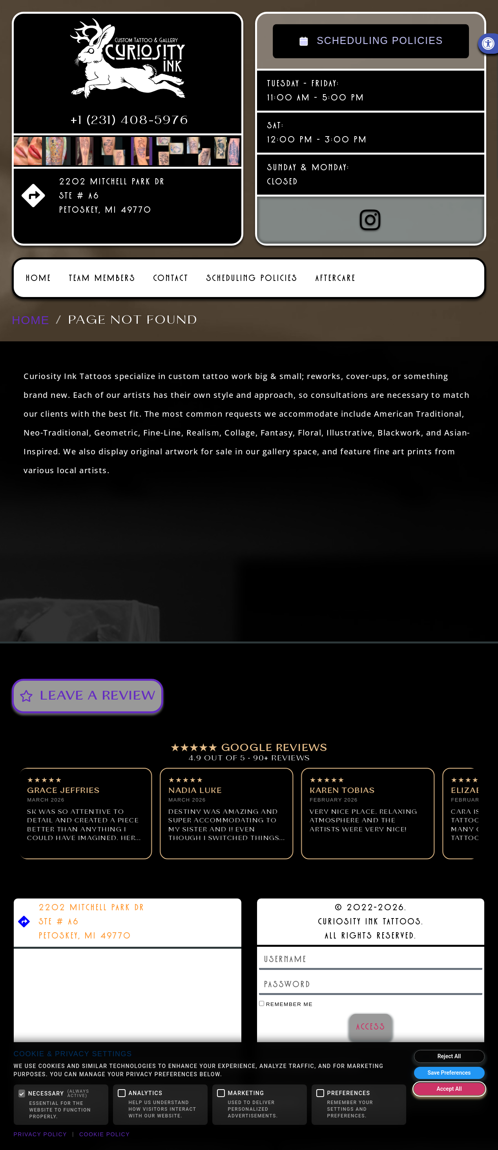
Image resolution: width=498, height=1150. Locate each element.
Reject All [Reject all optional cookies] (449, 1056)
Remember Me (286, 1004)
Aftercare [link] (335, 278)
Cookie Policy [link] (104, 1134)
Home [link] (38, 278)
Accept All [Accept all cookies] (449, 1089)
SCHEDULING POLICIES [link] (370, 41)
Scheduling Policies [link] (251, 278)
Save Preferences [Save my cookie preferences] (449, 1073)
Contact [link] (170, 278)
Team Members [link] (102, 278)
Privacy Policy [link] (40, 1134)
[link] (127, 62)
